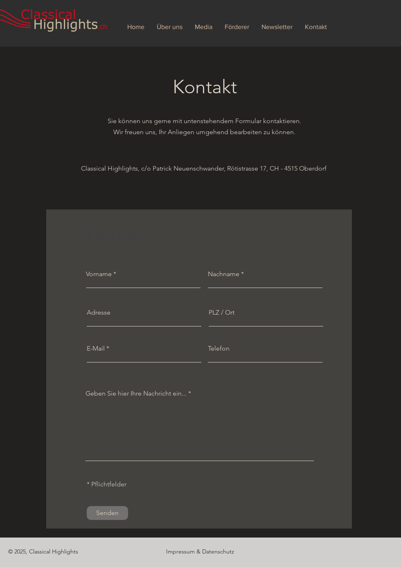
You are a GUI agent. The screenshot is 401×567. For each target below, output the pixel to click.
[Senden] (107, 513)
